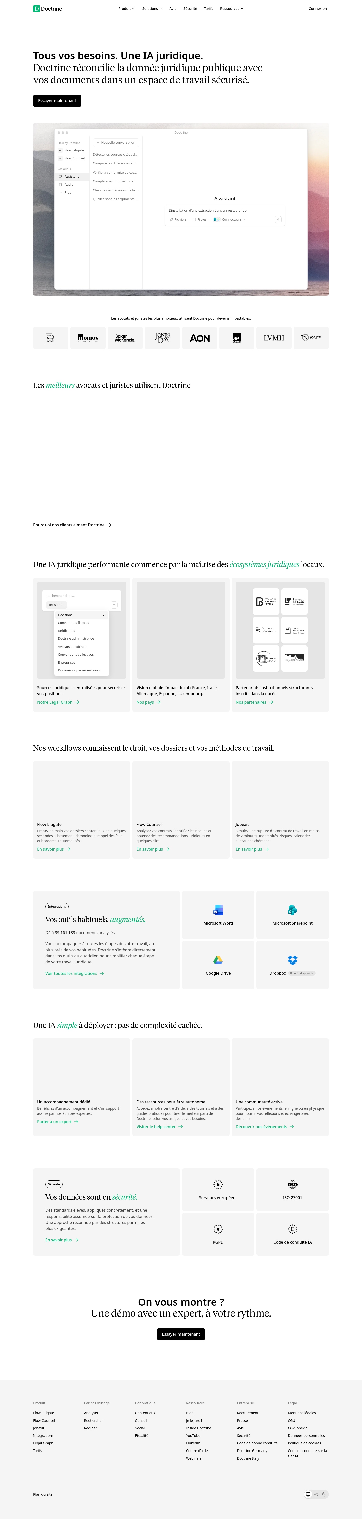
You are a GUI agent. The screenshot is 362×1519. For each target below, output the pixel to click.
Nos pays (149, 702)
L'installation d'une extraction (225, 210)
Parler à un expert (58, 1121)
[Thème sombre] (324, 1494)
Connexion (318, 8)
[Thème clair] (316, 1494)
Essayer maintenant (57, 101)
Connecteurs (229, 219)
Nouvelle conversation (116, 142)
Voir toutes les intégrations (74, 973)
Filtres (200, 219)
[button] (126, 8)
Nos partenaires (254, 702)
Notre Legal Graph (58, 702)
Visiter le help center (160, 1126)
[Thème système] (308, 1494)
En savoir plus (54, 849)
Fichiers (178, 219)
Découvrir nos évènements (265, 1126)
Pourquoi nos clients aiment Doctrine (72, 525)
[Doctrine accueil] (47, 8)
